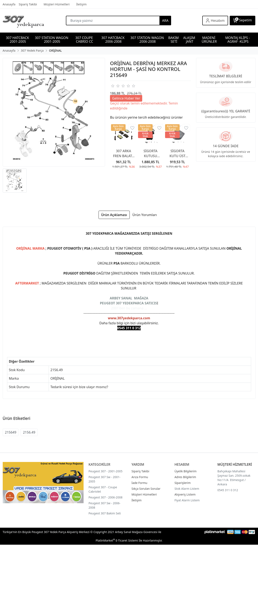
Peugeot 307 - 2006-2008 (105, 497)
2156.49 (29, 432)
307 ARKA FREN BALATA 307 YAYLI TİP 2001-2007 (123, 153)
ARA (165, 20)
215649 (10, 432)
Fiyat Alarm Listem (187, 500)
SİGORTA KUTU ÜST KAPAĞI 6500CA (177, 153)
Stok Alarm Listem (186, 489)
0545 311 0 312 (227, 490)
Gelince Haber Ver (126, 98)
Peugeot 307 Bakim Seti (105, 513)
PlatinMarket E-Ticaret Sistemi (117, 540)
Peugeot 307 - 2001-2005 (105, 471)
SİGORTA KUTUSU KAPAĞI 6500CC (150, 153)
